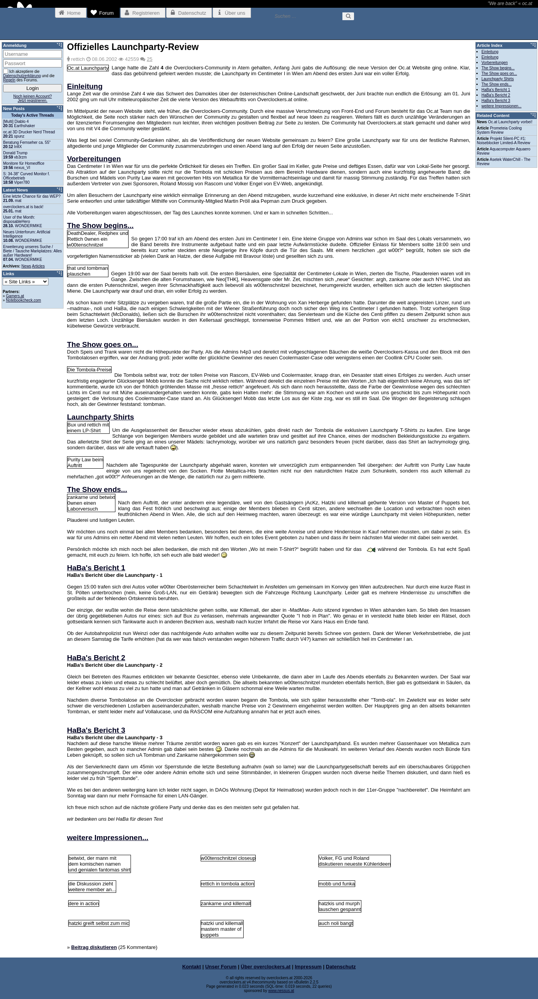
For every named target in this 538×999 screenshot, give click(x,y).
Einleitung (85, 86)
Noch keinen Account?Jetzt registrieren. (32, 98)
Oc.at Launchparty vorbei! (510, 122)
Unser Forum (221, 967)
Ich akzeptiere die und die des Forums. (29, 75)
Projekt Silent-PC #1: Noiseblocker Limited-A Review (503, 140)
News (26, 266)
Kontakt (191, 967)
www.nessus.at (281, 991)
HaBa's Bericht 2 (96, 658)
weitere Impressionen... (107, 837)
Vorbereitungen (94, 159)
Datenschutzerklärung (22, 76)
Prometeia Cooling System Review (499, 130)
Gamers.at (15, 296)
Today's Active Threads (32, 115)
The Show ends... (97, 489)
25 (149, 59)
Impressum (308, 967)
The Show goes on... (102, 344)
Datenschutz (341, 967)
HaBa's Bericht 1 (96, 568)
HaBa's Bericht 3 (96, 730)
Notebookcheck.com (23, 300)
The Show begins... (100, 225)
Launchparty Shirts (100, 417)
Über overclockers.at (266, 967)
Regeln (9, 80)
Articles (38, 266)
